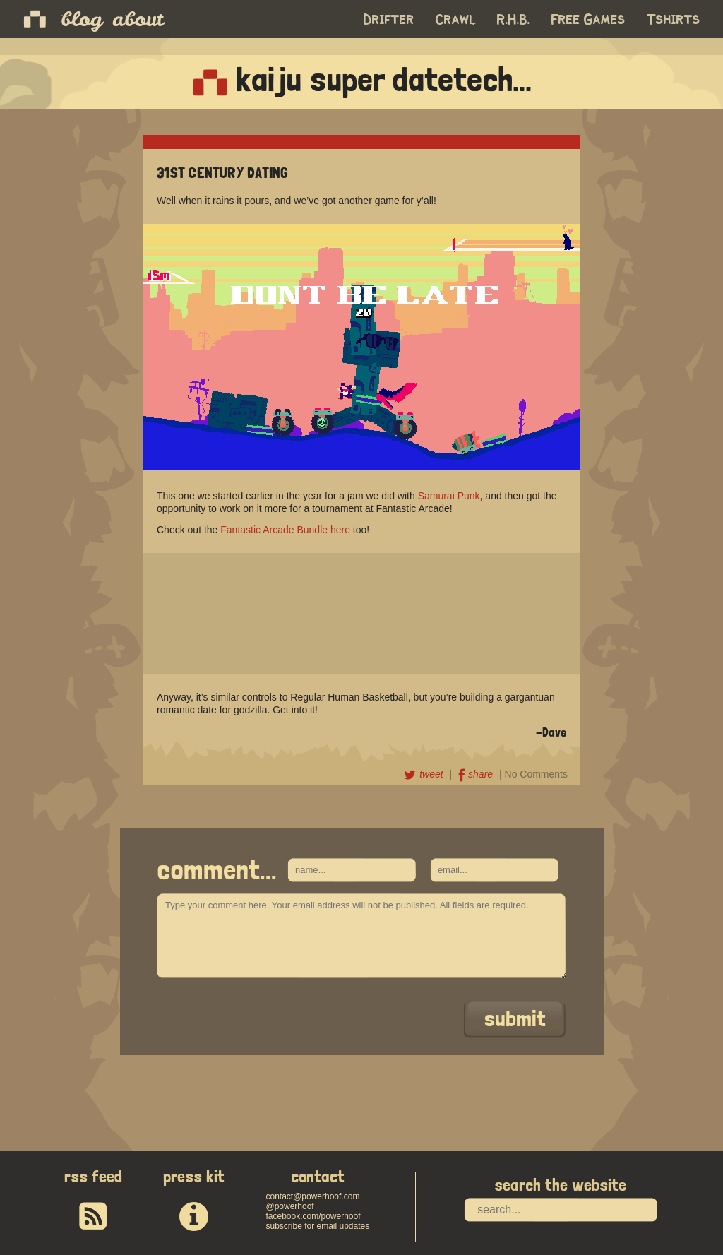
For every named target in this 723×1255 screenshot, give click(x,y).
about (137, 19)
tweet (425, 774)
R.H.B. (513, 19)
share (477, 774)
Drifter (389, 19)
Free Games (588, 19)
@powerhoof (289, 1206)
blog (81, 19)
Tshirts (673, 19)
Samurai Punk (449, 495)
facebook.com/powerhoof (312, 1216)
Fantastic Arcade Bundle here (285, 529)
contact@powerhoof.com (312, 1196)
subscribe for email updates (317, 1226)
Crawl (456, 19)
